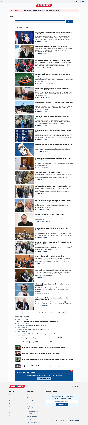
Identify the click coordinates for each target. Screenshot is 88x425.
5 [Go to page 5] (36, 312)
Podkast (11, 416)
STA (37, 41)
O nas (28, 395)
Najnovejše (12, 398)
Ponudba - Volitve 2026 (33, 422)
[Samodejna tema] (75, 2)
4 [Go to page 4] (33, 312)
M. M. (38, 167)
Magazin (27, 331)
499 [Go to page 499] (59, 312)
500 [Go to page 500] (63, 312)
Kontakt (29, 398)
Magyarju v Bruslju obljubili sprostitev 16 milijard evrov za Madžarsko (41, 10)
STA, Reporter (39, 67)
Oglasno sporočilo (40, 83)
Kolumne (11, 407)
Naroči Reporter (44, 378)
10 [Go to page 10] (51, 312)
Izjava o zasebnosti (32, 416)
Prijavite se (62, 404)
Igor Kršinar (39, 293)
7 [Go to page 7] (42, 312)
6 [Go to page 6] (39, 312)
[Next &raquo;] (66, 312)
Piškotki (29, 419)
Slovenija (27, 323)
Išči (69, 22)
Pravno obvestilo (31, 404)
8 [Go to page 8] (45, 312)
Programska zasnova (32, 401)
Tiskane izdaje (13, 419)
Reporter (38, 151)
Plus (10, 413)
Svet (27, 319)
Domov (11, 395)
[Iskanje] (40, 21)
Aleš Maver (39, 221)
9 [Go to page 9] (48, 312)
